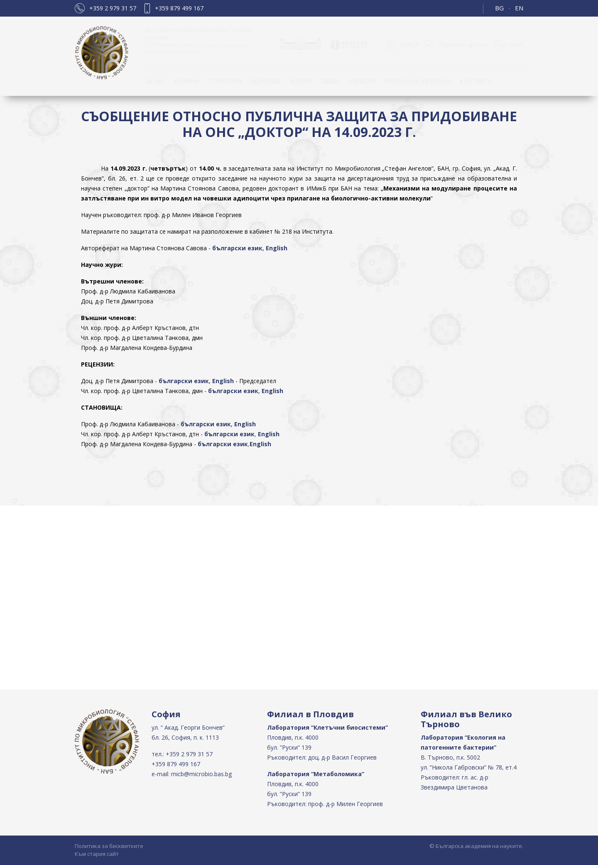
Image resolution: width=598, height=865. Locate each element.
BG (499, 8)
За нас (155, 81)
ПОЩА (409, 45)
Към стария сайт (97, 854)
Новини (187, 81)
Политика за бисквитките (109, 846)
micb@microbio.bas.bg (201, 774)
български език (237, 248)
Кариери (362, 81)
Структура (225, 81)
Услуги (300, 81)
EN (519, 8)
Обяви (331, 81)
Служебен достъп (464, 45)
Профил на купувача (417, 81)
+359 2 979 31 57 (112, 8)
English (276, 248)
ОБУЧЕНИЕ (265, 81)
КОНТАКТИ (476, 81)
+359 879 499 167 (179, 8)
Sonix (516, 45)
